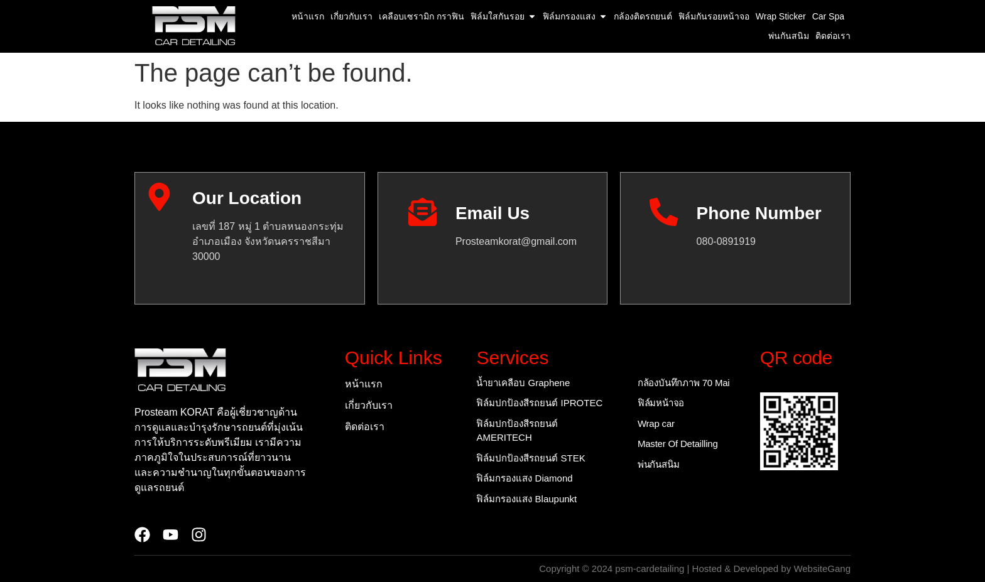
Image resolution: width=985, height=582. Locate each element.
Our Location (247, 198)
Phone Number (759, 213)
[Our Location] (159, 197)
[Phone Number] (664, 212)
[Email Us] (422, 212)
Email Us (492, 213)
